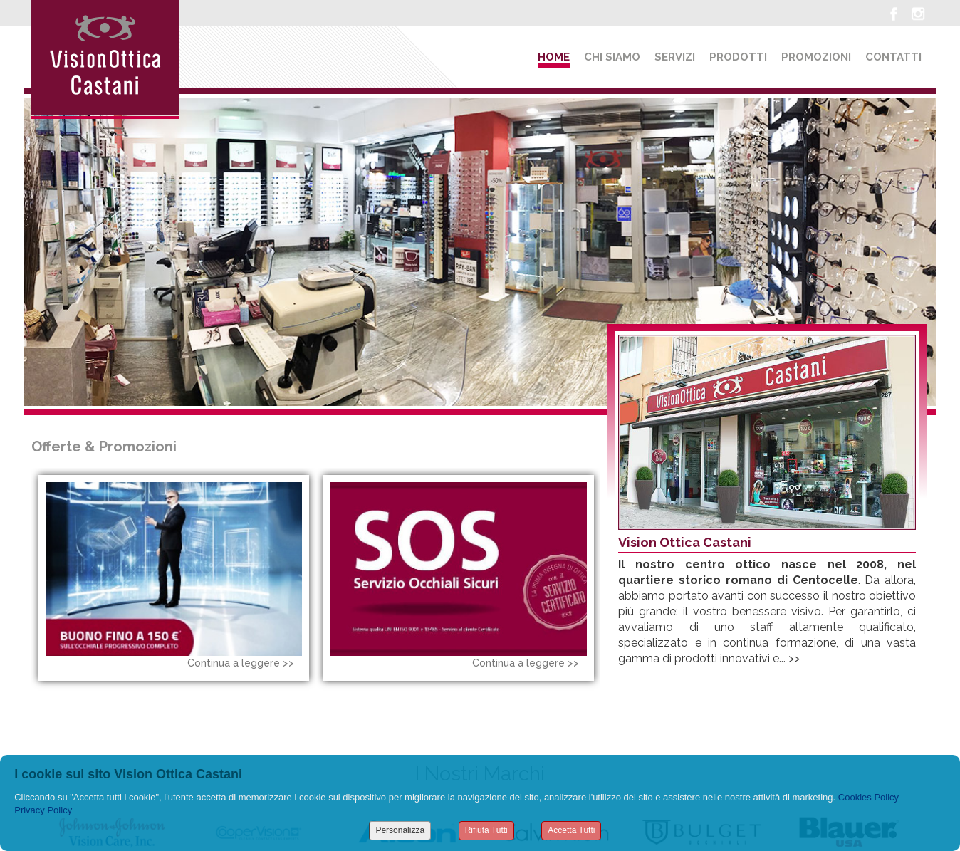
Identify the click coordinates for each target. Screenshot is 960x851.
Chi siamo (612, 57)
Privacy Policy (43, 810)
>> (794, 658)
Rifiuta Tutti (486, 830)
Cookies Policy (868, 797)
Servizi (674, 57)
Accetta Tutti (571, 830)
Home (554, 57)
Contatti (893, 57)
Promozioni (816, 57)
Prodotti (738, 57)
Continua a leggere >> (240, 663)
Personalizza (399, 830)
